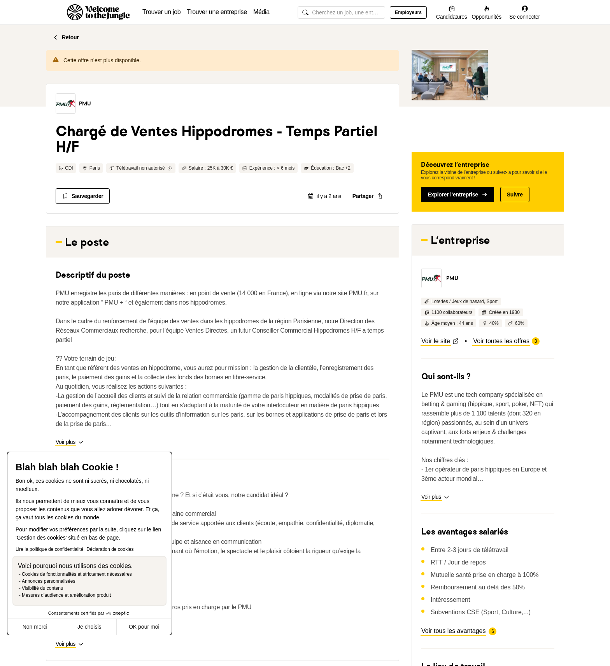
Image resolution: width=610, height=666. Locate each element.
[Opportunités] (486, 12)
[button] (65, 103)
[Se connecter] (524, 12)
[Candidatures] (451, 12)
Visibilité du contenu (42, 588)
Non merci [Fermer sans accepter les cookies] (35, 627)
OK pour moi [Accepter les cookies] (144, 627)
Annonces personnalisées (48, 581)
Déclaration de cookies (109, 549)
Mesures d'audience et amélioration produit (66, 595)
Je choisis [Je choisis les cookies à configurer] (89, 627)
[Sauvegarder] (83, 196)
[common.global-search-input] (341, 12)
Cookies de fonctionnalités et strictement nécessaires (77, 574)
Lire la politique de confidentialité (49, 549)
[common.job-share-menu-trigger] (367, 196)
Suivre (515, 194)
